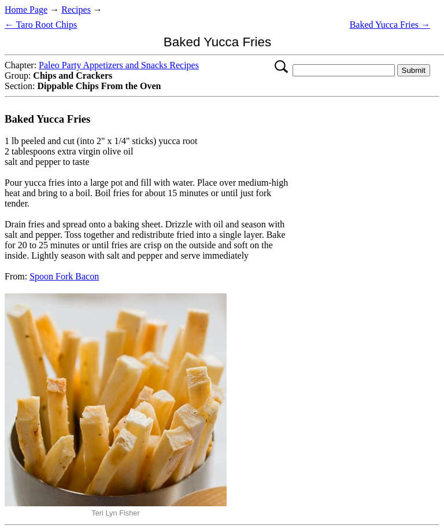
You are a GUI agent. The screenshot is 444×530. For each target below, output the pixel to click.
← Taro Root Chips (41, 25)
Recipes (76, 9)
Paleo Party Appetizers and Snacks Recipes (119, 65)
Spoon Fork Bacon (64, 276)
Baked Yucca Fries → (390, 25)
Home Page (26, 9)
